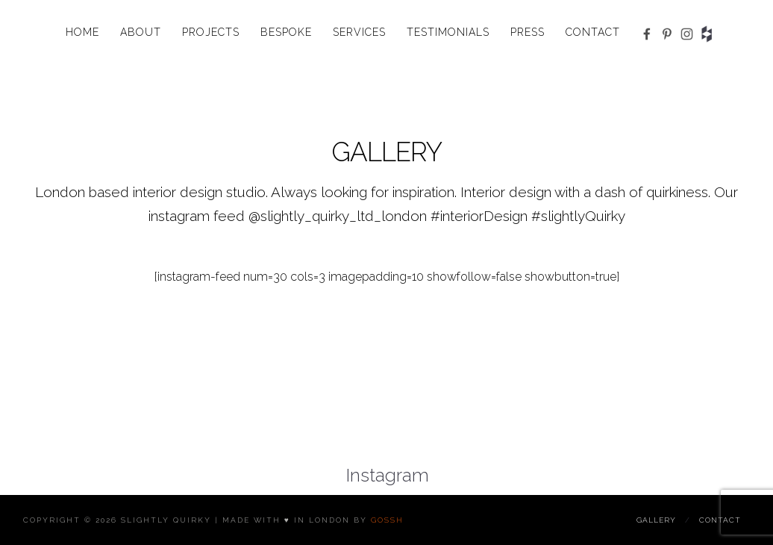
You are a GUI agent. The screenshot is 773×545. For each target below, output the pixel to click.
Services (359, 32)
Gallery (656, 520)
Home (82, 32)
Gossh (387, 520)
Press (527, 32)
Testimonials (448, 32)
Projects (211, 32)
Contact (593, 32)
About (140, 32)
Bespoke (286, 32)
